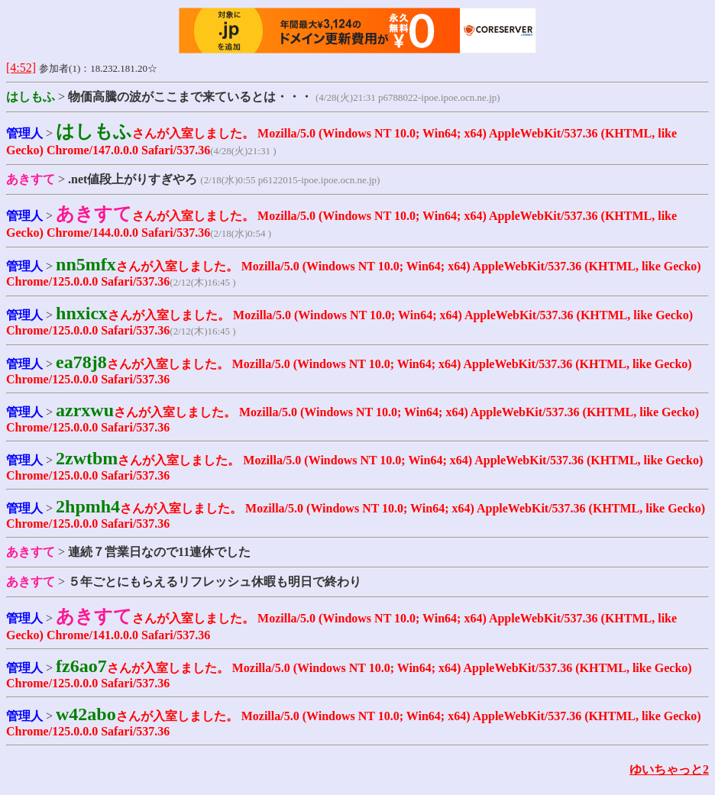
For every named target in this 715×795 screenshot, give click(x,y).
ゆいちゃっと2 (669, 769)
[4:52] (21, 67)
